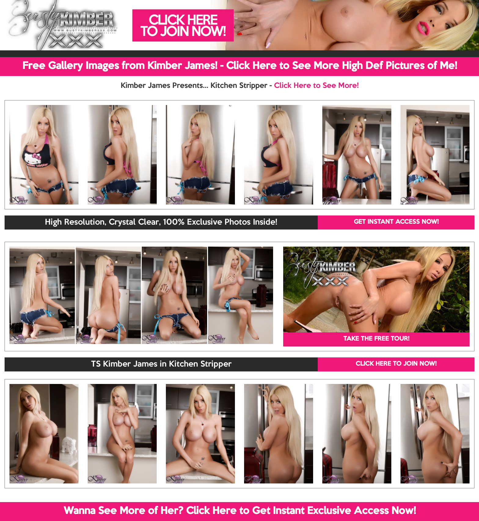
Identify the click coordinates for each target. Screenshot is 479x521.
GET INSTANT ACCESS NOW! (396, 222)
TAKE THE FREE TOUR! (376, 339)
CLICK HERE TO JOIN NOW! (396, 364)
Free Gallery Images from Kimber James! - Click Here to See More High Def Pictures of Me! (239, 66)
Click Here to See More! (316, 85)
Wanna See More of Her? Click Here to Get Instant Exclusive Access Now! (240, 511)
